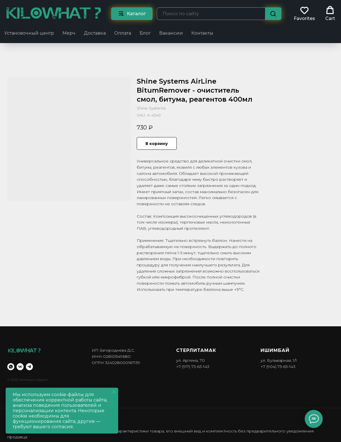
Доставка (95, 33)
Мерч (68, 33)
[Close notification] (114, 392)
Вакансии (171, 33)
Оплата (122, 33)
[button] (304, 13)
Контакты (202, 33)
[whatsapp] (10, 366)
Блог (145, 33)
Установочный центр (29, 33)
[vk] (20, 366)
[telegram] (29, 366)
